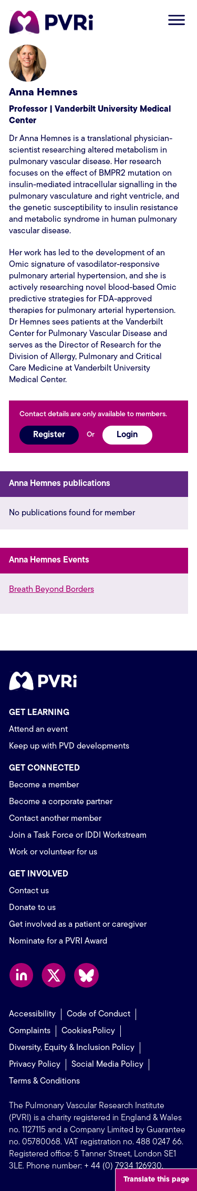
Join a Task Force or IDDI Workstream (78, 835)
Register (49, 435)
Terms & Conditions (44, 1081)
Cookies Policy (88, 1031)
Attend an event (38, 730)
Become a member (44, 785)
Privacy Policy (34, 1064)
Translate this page (156, 1180)
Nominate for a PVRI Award (58, 941)
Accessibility (32, 1014)
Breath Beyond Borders (51, 590)
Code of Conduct (98, 1014)
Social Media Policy (107, 1064)
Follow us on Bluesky (86, 975)
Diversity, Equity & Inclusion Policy (71, 1048)
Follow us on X (54, 975)
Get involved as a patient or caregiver (78, 925)
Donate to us (32, 908)
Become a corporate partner (60, 802)
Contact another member (55, 819)
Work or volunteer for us (53, 852)
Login (127, 435)
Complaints (29, 1031)
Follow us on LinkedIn (21, 975)
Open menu (176, 20)
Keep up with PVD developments (69, 746)
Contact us (29, 891)
